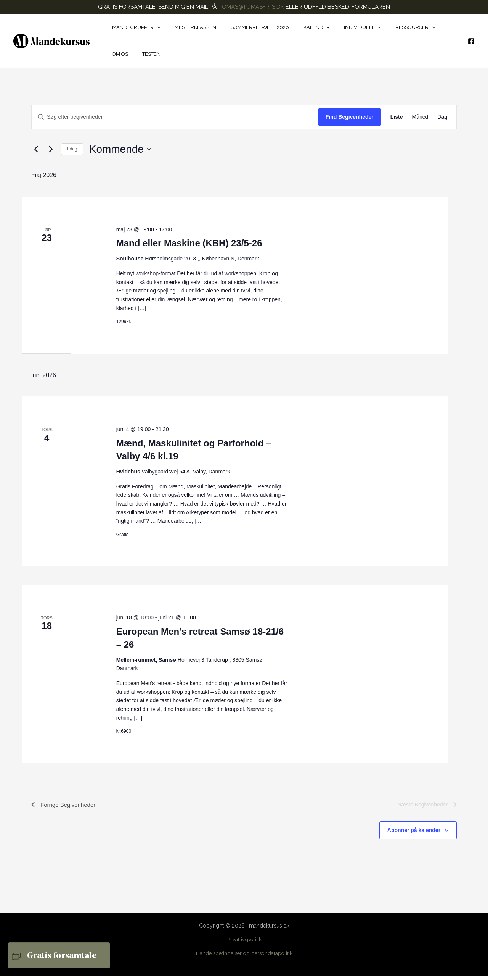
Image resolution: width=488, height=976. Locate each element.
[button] (154, 27)
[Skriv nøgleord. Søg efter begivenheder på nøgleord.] (175, 117)
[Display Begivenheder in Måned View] (420, 117)
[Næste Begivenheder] (50, 149)
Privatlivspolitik (244, 940)
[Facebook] (471, 41)
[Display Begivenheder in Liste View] (396, 117)
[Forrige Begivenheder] (35, 149)
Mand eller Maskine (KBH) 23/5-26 (189, 243)
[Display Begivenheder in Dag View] (442, 117)
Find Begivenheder (350, 117)
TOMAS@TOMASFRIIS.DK (251, 6)
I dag (72, 149)
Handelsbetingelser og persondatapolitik (244, 954)
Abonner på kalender (413, 831)
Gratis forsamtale (61, 956)
